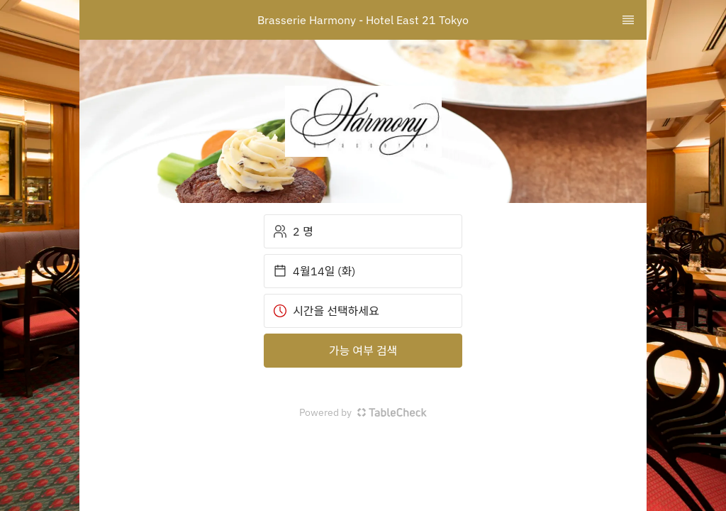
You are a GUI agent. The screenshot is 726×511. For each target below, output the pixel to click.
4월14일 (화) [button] (314, 271)
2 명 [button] (293, 231)
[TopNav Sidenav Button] (628, 19)
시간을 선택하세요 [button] (326, 311)
